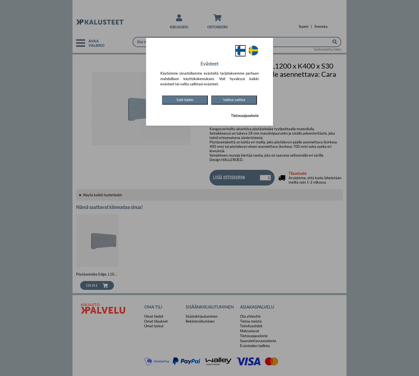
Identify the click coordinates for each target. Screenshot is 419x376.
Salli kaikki (184, 100)
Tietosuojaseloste (245, 115)
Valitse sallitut (234, 100)
